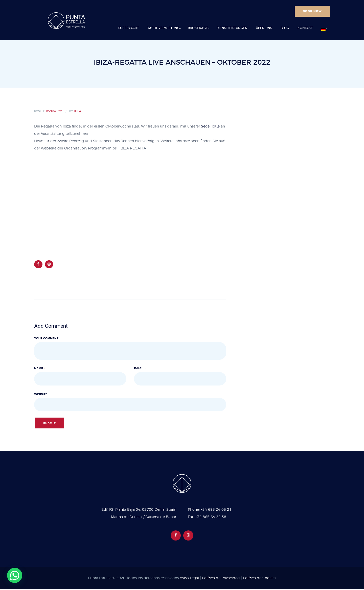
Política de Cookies (259, 579)
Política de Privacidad (221, 579)
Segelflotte (210, 126)
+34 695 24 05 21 (216, 510)
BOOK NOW (312, 11)
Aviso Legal (189, 579)
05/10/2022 (54, 111)
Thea (77, 111)
